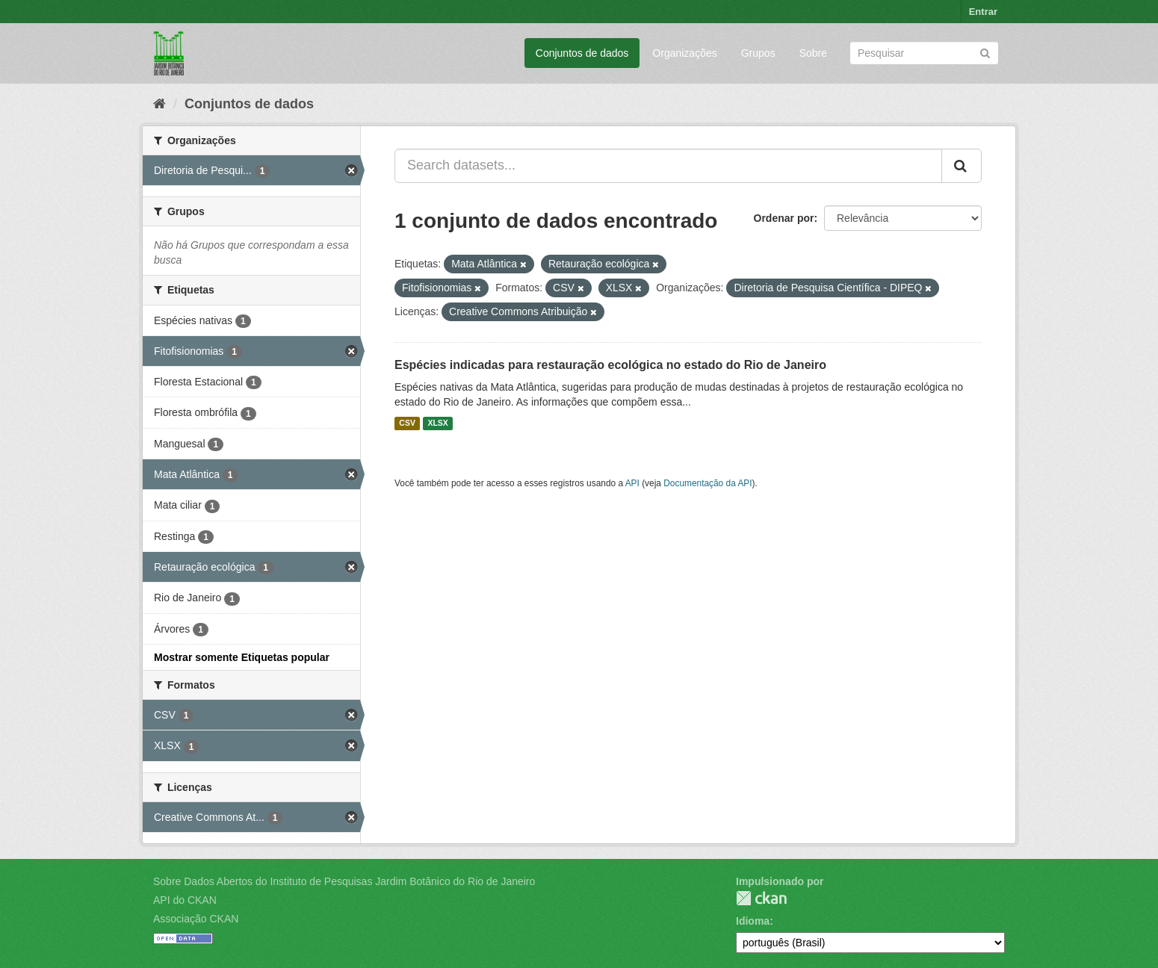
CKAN (761, 898)
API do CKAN (185, 900)
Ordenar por (784, 218)
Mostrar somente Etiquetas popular (241, 657)
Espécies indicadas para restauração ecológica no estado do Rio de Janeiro (610, 365)
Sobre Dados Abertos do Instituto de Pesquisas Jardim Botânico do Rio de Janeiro (344, 881)
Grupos (758, 53)
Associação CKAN (195, 919)
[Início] (159, 103)
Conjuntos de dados (582, 53)
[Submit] (985, 52)
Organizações (684, 53)
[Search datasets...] (668, 166)
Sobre (813, 53)
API (632, 483)
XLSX (437, 423)
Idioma (753, 921)
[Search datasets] (924, 53)
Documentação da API (707, 483)
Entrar (983, 11)
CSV (407, 423)
